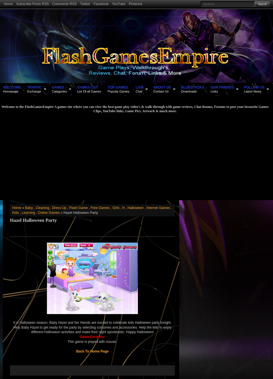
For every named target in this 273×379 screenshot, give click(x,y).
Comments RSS (64, 4)
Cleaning (42, 208)
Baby (29, 208)
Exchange (34, 89)
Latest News (254, 89)
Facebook (101, 4)
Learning (28, 213)
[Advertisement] (135, 156)
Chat (139, 89)
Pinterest (135, 4)
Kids (15, 213)
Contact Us (162, 89)
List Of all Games (89, 89)
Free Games (100, 208)
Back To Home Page (92, 351)
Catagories (59, 89)
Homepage (12, 89)
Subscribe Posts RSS (32, 4)
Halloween (136, 208)
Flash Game (78, 208)
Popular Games (118, 89)
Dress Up (59, 208)
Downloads (192, 89)
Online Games (49, 213)
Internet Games (158, 208)
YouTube (118, 4)
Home (8, 4)
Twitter (85, 4)
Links (222, 89)
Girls (115, 208)
